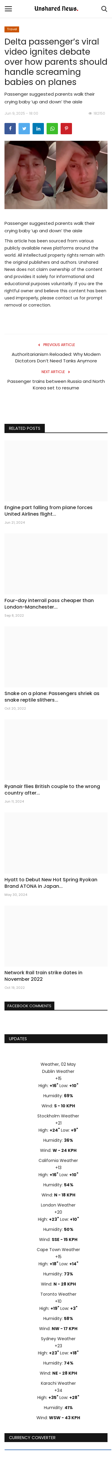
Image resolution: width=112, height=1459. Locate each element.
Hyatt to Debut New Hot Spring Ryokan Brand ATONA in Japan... (50, 883)
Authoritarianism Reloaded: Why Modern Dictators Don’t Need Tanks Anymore (56, 357)
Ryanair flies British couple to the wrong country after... (52, 789)
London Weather (58, 1205)
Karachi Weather (58, 1383)
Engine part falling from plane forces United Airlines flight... (48, 510)
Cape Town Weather (58, 1250)
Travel (12, 29)
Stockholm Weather (58, 1116)
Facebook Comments (29, 1006)
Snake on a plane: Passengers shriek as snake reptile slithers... (51, 696)
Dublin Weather (58, 1071)
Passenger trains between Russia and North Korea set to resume (56, 384)
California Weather (58, 1160)
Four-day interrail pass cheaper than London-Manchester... (49, 603)
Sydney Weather (58, 1339)
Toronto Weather (58, 1294)
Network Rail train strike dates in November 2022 (43, 976)
